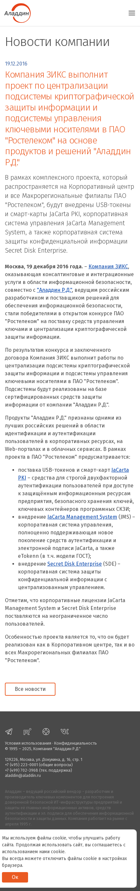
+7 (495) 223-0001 (21, 764)
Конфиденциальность (75, 743)
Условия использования (28, 743)
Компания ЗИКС (108, 266)
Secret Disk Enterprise (74, 564)
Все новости (30, 689)
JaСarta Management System (82, 517)
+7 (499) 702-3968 (21, 770)
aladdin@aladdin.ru (23, 775)
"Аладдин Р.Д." (54, 290)
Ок (15, 877)
